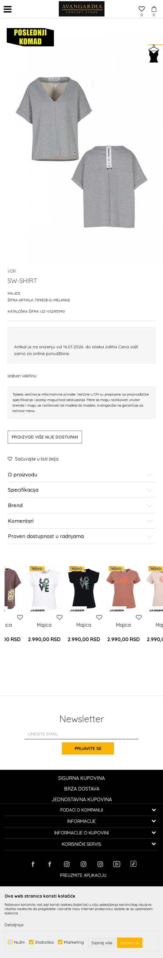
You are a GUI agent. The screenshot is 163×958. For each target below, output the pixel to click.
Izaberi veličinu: (22, 375)
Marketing (74, 942)
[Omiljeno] (142, 9)
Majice (14, 293)
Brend (80, 505)
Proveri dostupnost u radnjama (80, 536)
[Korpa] (154, 3)
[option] (44, 610)
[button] (20, 9)
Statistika (44, 942)
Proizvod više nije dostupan (45, 437)
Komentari (80, 521)
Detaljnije (14, 925)
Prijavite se (90, 748)
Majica (44, 625)
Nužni (19, 942)
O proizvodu (80, 475)
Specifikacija (80, 490)
